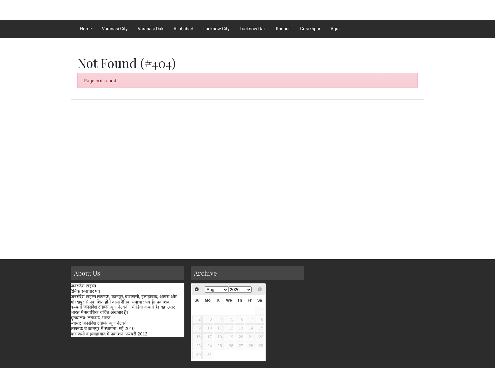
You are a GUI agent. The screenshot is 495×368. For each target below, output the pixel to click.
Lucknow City (216, 28)
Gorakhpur (310, 28)
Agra (335, 28)
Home (86, 28)
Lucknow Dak (253, 28)
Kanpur (283, 28)
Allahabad (183, 28)
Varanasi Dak (151, 28)
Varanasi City (115, 28)
